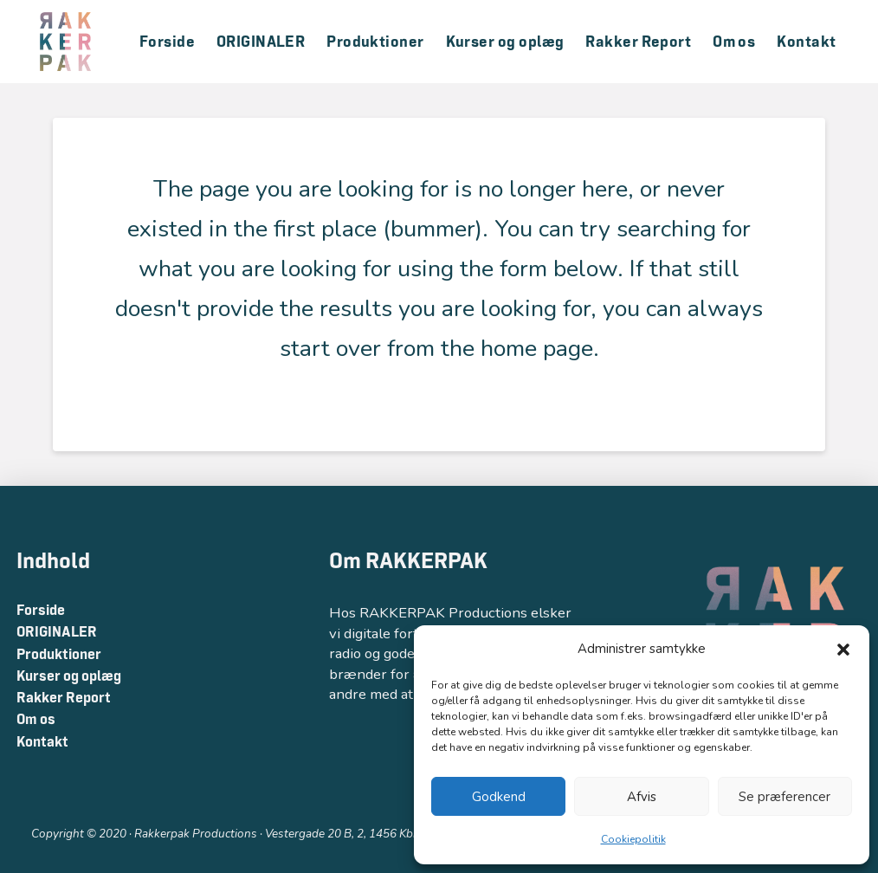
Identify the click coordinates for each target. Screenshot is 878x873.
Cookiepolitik (633, 839)
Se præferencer (784, 796)
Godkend (499, 796)
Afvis (641, 796)
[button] (843, 649)
